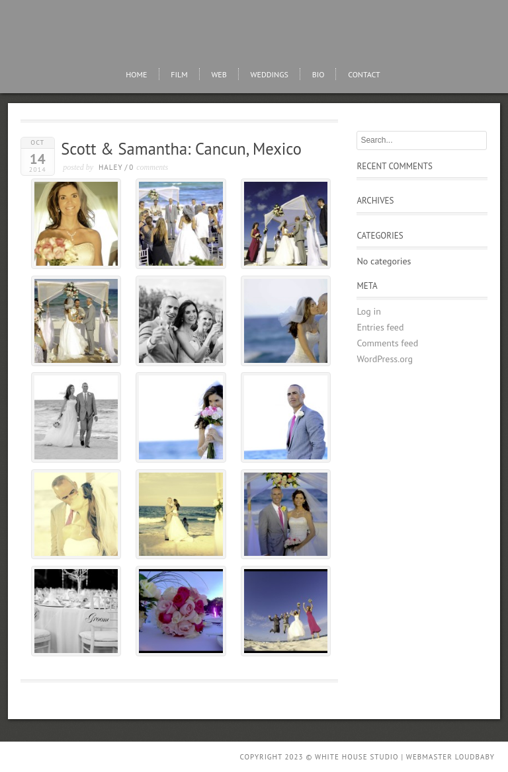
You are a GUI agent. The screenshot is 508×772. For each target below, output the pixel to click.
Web (218, 74)
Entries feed (380, 327)
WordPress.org (385, 359)
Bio (318, 74)
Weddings (269, 74)
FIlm (179, 74)
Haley (111, 167)
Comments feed (387, 343)
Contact (364, 74)
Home (136, 74)
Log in (369, 311)
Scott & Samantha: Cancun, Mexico (181, 148)
